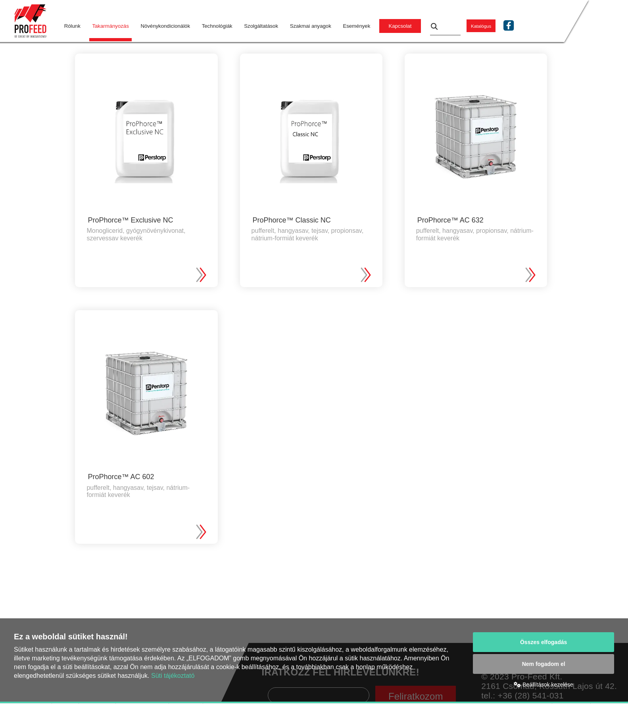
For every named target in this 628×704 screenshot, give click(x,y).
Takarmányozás (110, 26)
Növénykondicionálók (165, 26)
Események (356, 26)
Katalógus (481, 26)
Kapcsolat (399, 26)
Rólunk (72, 26)
